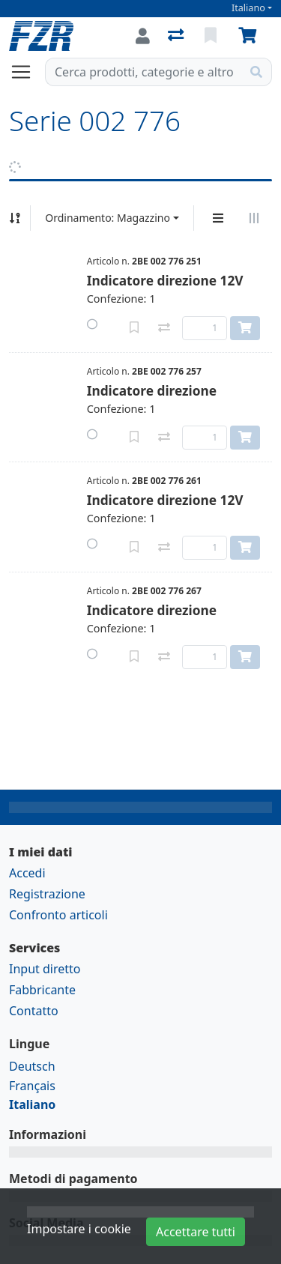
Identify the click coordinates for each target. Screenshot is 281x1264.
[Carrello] (250, 36)
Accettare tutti (195, 1232)
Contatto (33, 1011)
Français (32, 1085)
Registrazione (47, 894)
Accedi (27, 873)
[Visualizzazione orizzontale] (254, 218)
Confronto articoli (58, 915)
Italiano (248, 7)
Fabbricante (42, 990)
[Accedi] (143, 36)
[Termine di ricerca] (143, 72)
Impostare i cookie (79, 1229)
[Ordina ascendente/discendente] (15, 218)
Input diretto (45, 969)
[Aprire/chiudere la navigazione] (27, 72)
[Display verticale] (218, 218)
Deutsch (32, 1066)
